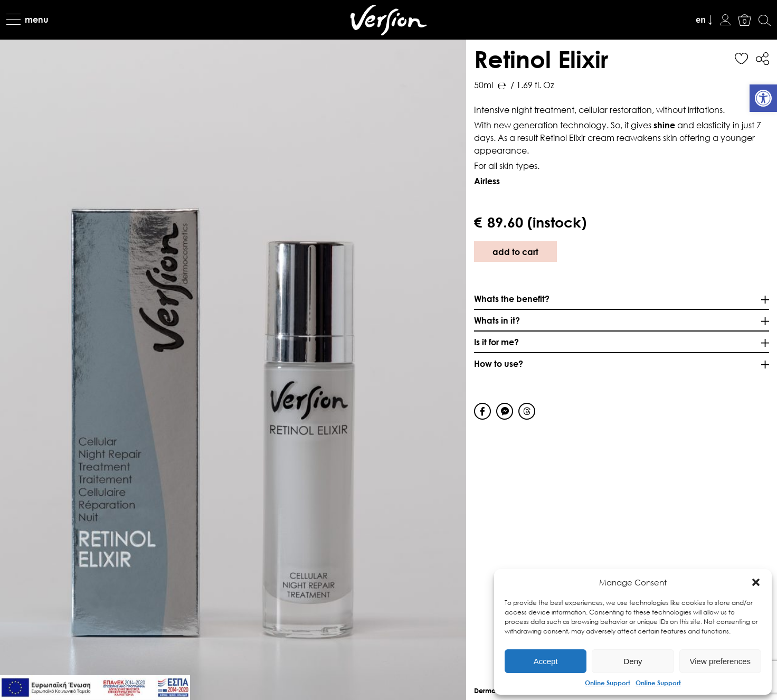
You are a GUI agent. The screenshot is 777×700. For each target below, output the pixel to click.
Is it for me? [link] (496, 342)
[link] (763, 98)
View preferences (720, 661)
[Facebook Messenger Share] (504, 411)
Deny (632, 661)
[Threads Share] (526, 411)
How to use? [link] (498, 363)
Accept (546, 661)
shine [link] (664, 125)
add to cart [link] (515, 252)
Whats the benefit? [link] (511, 299)
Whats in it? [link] (497, 320)
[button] (756, 582)
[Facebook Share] (482, 411)
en (701, 19)
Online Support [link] (607, 682)
